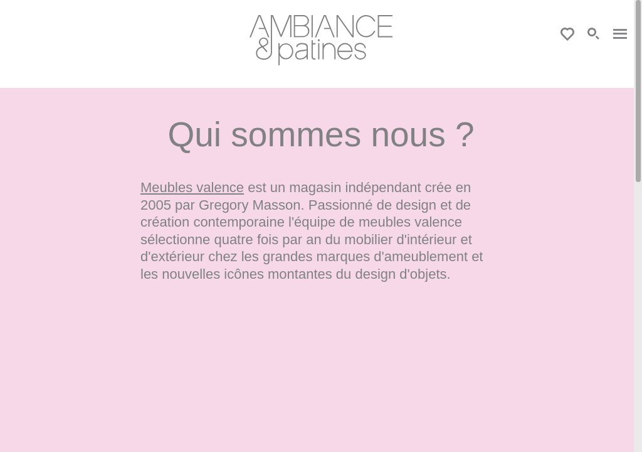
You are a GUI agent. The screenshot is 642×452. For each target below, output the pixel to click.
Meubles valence (192, 187)
